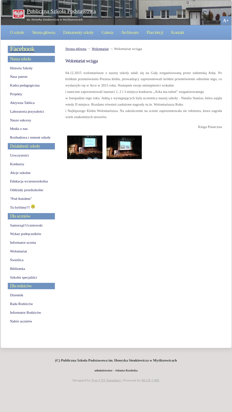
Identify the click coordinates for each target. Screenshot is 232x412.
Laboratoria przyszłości (27, 111)
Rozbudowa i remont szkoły (30, 137)
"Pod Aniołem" (21, 199)
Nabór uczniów (21, 321)
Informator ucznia (23, 242)
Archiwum (129, 32)
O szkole (17, 32)
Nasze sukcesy (20, 120)
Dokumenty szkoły (78, 32)
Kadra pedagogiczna (25, 85)
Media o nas (19, 129)
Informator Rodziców (25, 312)
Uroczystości (19, 155)
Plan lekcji (155, 32)
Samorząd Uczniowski (26, 225)
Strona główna (43, 32)
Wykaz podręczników (25, 234)
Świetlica (17, 260)
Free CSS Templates (106, 380)
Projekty (16, 94)
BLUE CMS (150, 380)
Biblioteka (17, 269)
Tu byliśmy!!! (22, 207)
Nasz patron (19, 76)
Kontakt (177, 32)
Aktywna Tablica (22, 103)
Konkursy (17, 164)
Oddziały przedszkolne (26, 190)
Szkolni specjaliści (23, 277)
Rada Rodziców (21, 304)
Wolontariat (100, 49)
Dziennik (16, 295)
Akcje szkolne (20, 173)
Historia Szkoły (21, 68)
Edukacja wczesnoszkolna (29, 181)
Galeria (107, 32)
